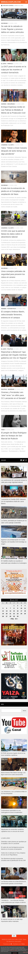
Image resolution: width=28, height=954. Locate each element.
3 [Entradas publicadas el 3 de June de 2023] (21, 605)
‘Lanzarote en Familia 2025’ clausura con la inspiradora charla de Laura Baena (13, 501)
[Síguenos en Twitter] (23, 460)
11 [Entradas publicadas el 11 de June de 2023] (25, 608)
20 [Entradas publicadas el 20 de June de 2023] (6, 613)
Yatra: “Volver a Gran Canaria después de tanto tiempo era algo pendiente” (14, 151)
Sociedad (4, 23)
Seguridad (11, 104)
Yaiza (3, 429)
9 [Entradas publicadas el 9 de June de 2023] (17, 608)
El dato (3, 63)
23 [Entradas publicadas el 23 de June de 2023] (17, 613)
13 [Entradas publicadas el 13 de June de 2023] (6, 611)
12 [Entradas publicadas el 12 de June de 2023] (3, 611)
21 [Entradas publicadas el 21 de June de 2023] (10, 613)
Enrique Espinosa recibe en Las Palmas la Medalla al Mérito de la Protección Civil (13, 110)
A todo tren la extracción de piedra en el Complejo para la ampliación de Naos (14, 191)
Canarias (4, 145)
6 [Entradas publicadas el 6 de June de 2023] (6, 608)
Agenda (3, 104)
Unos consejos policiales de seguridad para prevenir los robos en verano (13, 274)
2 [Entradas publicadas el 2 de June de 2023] (17, 605)
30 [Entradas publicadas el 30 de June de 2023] (17, 616)
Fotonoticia (11, 308)
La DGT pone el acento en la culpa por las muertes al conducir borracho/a (13, 69)
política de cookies (13, 950)
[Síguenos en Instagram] (26, 460)
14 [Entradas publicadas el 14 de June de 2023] (10, 611)
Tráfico (10, 63)
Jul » (16, 619)
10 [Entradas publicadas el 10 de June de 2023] (21, 608)
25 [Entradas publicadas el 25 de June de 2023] (25, 613)
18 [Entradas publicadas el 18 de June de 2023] (25, 611)
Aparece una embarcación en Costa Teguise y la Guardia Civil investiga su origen (13, 542)
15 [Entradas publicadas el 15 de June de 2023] (14, 611)
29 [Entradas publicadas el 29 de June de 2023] (14, 616)
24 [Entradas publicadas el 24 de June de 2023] (21, 613)
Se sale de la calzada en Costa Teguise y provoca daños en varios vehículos (12, 29)
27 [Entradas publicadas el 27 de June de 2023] (6, 616)
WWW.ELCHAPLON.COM (11, 2)
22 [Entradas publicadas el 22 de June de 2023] (14, 613)
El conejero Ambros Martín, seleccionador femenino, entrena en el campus (13, 314)
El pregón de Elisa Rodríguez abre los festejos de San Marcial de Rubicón (14, 436)
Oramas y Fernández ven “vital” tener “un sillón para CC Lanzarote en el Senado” (13, 395)
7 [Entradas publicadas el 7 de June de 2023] (10, 608)
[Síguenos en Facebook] (21, 460)
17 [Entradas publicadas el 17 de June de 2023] (21, 611)
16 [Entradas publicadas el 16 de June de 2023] (17, 611)
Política (10, 349)
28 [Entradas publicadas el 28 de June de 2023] (10, 616)
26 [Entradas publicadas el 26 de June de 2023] (3, 616)
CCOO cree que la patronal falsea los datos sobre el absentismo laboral (13, 234)
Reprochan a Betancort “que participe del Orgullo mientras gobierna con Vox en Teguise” (14, 355)
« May (12, 619)
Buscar (24, 710)
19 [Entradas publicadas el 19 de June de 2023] (3, 613)
